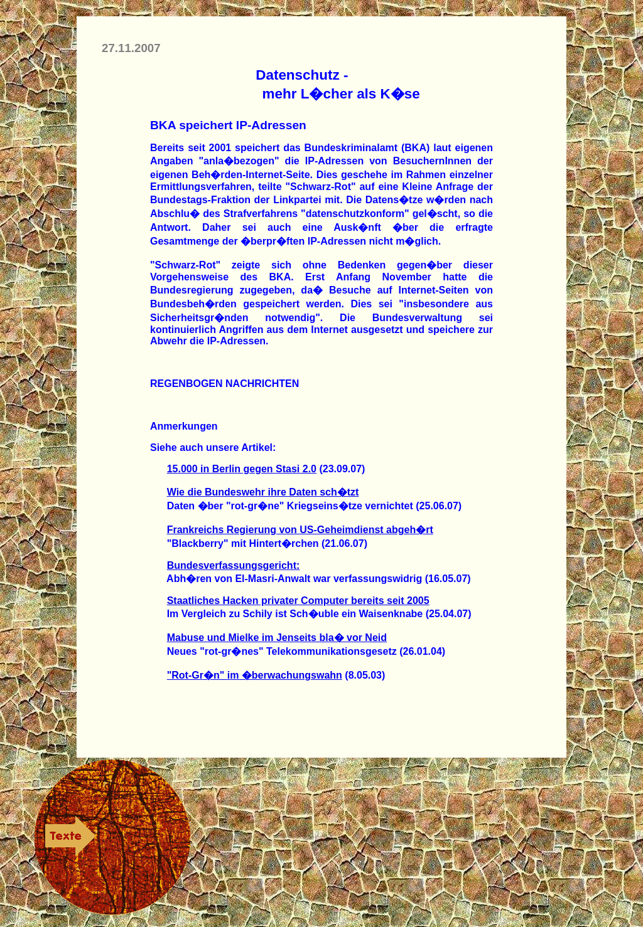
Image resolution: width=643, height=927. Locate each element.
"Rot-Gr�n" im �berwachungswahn (254, 675)
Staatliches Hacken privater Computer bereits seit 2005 (298, 600)
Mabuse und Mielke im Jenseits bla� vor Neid (277, 637)
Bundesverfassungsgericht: (233, 565)
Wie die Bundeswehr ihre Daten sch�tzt (263, 492)
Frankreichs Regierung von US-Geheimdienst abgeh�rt (300, 529)
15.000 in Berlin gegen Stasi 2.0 (241, 469)
